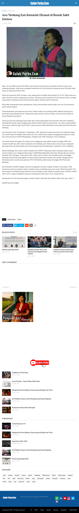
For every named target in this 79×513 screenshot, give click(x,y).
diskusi (54, 475)
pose (69, 478)
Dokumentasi (11, 11)
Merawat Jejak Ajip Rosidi (10, 249)
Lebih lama (73, 287)
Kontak (49, 510)
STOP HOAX (73, 510)
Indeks (75, 232)
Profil (4, 481)
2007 (36, 510)
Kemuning (20, 478)
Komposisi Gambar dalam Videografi (23, 407)
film (4, 478)
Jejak (13, 478)
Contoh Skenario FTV (19, 424)
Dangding (37, 475)
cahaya (24, 475)
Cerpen (30, 475)
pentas (48, 478)
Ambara (10, 475)
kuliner (28, 478)
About (42, 510)
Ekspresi (70, 475)
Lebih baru (6, 287)
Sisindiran (21, 481)
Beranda (4, 11)
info (9, 478)
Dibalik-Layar (45, 475)
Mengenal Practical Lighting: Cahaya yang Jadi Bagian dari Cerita (32, 390)
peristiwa (62, 478)
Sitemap (55, 510)
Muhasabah (40, 478)
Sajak (10, 481)
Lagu (33, 478)
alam (4, 475)
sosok (19, 219)
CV (31, 510)
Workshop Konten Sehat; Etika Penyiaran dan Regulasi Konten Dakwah (37, 251)
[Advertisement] (39, 200)
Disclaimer (64, 510)
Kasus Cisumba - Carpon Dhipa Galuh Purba (26, 381)
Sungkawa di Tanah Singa (20, 372)
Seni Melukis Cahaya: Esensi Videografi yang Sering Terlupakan (31, 399)
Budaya (17, 475)
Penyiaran (55, 478)
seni (15, 481)
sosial (28, 481)
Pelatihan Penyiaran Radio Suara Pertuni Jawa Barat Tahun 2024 (63, 251)
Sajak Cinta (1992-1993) (19, 441)
